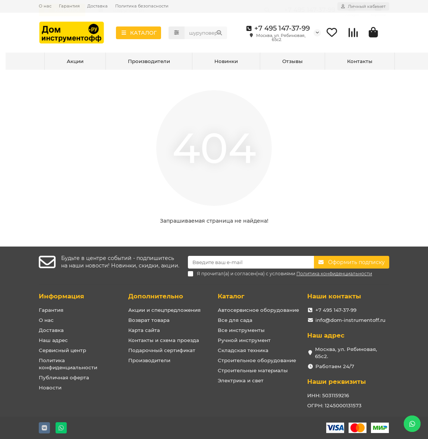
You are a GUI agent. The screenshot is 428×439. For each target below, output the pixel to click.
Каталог (231, 296)
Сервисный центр (62, 350)
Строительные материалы (253, 370)
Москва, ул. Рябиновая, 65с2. (346, 352)
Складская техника (243, 350)
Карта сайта (144, 330)
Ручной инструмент (244, 340)
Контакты (359, 63)
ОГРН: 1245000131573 (334, 405)
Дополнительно (155, 296)
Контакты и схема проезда (163, 340)
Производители (149, 63)
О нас (45, 6)
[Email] (251, 262)
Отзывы (292, 63)
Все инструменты (241, 330)
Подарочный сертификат (161, 350)
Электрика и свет (241, 380)
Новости (50, 388)
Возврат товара (149, 320)
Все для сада (235, 320)
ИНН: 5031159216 (328, 395)
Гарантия (69, 6)
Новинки (226, 63)
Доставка (97, 6)
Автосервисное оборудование (258, 310)
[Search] (206, 33)
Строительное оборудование (257, 360)
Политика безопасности (142, 6)
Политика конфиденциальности (68, 363)
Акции (75, 63)
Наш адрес (53, 340)
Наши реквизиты (336, 381)
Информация (61, 296)
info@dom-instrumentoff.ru (350, 320)
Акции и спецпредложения (164, 310)
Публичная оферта (64, 377)
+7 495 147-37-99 (277, 29)
